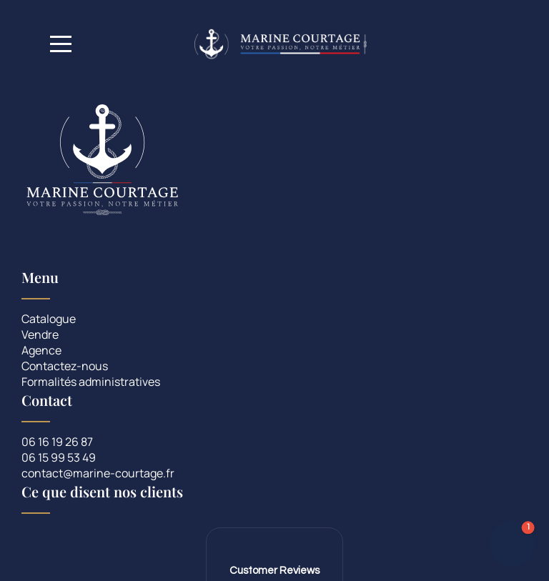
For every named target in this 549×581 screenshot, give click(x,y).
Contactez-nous (64, 367)
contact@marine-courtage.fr (97, 474)
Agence (41, 351)
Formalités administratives (90, 382)
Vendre (40, 335)
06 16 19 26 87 (57, 443)
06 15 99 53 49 (58, 458)
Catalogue (48, 320)
